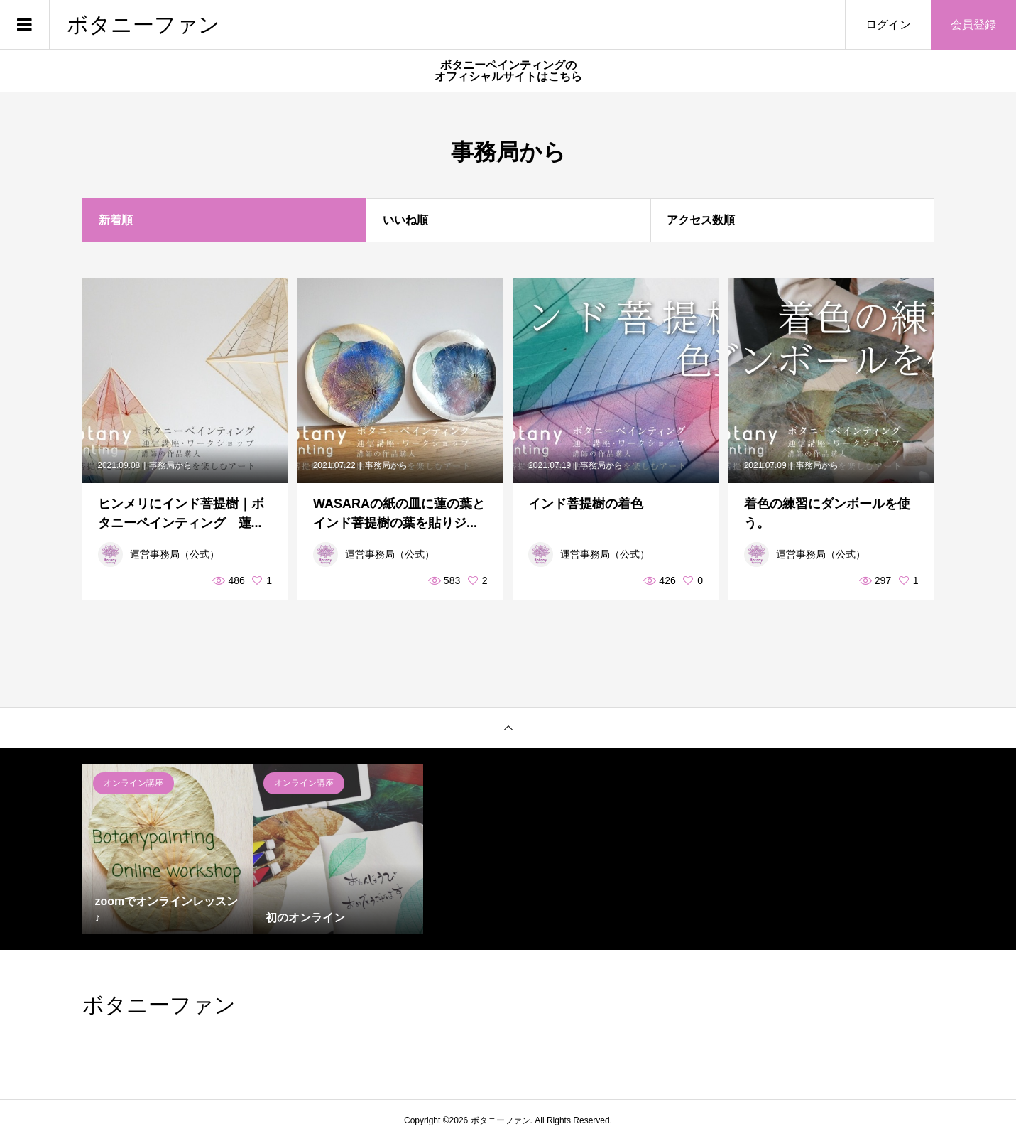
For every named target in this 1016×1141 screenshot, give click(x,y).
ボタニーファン (143, 24)
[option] (167, 849)
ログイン (888, 24)
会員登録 (973, 24)
